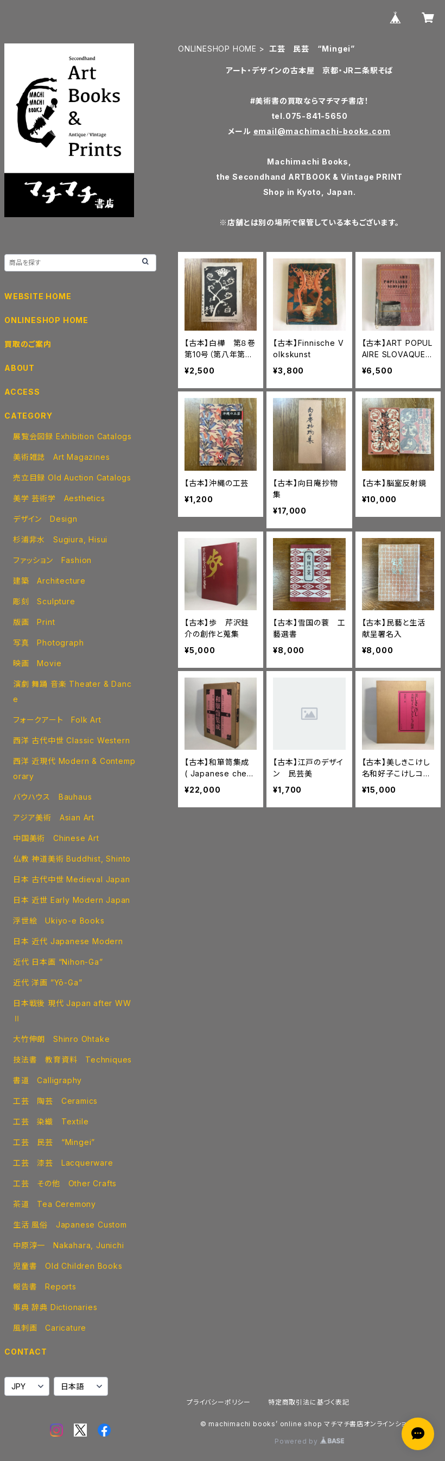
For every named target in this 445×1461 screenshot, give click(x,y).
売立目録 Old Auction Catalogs (72, 477)
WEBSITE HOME (38, 296)
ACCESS (22, 391)
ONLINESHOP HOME (217, 48)
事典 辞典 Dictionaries (55, 1307)
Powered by (309, 1441)
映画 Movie (37, 663)
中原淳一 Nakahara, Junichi (68, 1245)
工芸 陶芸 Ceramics (55, 1100)
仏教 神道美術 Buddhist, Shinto (72, 858)
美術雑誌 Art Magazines (61, 456)
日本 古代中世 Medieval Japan (71, 879)
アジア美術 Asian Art (53, 817)
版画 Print (34, 622)
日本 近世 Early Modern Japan (71, 900)
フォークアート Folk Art (57, 719)
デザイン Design (45, 518)
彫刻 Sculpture (44, 601)
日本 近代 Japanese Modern (68, 941)
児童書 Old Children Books (68, 1265)
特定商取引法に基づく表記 (308, 1402)
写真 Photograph (48, 642)
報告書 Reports (45, 1286)
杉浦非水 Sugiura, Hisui (60, 539)
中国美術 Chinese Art (56, 838)
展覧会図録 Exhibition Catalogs (72, 436)
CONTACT (25, 1351)
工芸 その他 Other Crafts (65, 1183)
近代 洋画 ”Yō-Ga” (47, 982)
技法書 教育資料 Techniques (72, 1059)
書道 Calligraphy (47, 1080)
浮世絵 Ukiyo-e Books (59, 920)
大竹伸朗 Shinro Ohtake (61, 1038)
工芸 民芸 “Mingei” (54, 1142)
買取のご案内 (28, 344)
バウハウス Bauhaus (52, 796)
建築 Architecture (49, 580)
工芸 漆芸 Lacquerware (63, 1162)
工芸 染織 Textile (50, 1121)
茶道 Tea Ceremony (54, 1204)
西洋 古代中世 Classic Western (71, 740)
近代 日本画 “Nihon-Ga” (58, 961)
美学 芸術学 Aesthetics (59, 498)
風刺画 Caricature (49, 1327)
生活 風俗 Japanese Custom (70, 1224)
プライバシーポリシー (219, 1402)
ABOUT (19, 367)
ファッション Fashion (52, 560)
